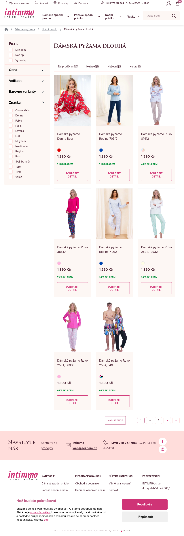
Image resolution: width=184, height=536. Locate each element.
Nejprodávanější (68, 66)
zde (46, 519)
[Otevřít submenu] (68, 16)
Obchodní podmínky (87, 483)
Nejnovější (92, 66)
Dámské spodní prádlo (52, 16)
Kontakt (113, 490)
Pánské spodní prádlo (84, 16)
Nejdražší (135, 66)
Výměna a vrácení (119, 483)
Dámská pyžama (25, 29)
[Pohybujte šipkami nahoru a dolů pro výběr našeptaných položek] (161, 15)
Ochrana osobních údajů (90, 490)
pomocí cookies (40, 512)
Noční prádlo (109, 16)
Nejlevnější (114, 66)
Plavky (130, 16)
